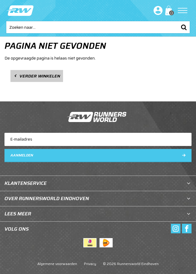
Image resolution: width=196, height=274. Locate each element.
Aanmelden (21, 155)
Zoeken (184, 27)
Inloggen (157, 10)
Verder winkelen (39, 76)
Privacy (90, 264)
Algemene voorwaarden (57, 264)
